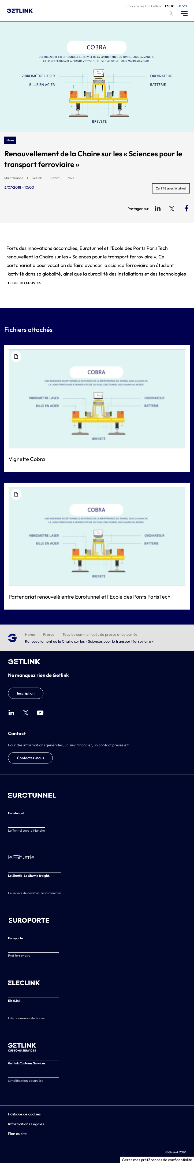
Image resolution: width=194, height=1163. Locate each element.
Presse (48, 634)
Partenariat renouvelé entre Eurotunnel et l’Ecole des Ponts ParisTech (89, 596)
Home (30, 634)
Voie (71, 178)
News (10, 140)
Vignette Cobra (27, 459)
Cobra (54, 178)
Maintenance (13, 178)
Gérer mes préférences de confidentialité (157, 1159)
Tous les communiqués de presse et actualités (99, 634)
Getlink (37, 178)
